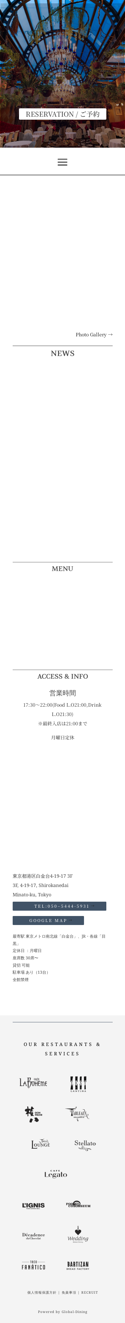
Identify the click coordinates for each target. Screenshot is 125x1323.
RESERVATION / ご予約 (63, 114)
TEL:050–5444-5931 (59, 906)
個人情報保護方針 (42, 1292)
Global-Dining (74, 1311)
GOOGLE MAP (48, 920)
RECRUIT (89, 1292)
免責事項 (69, 1292)
